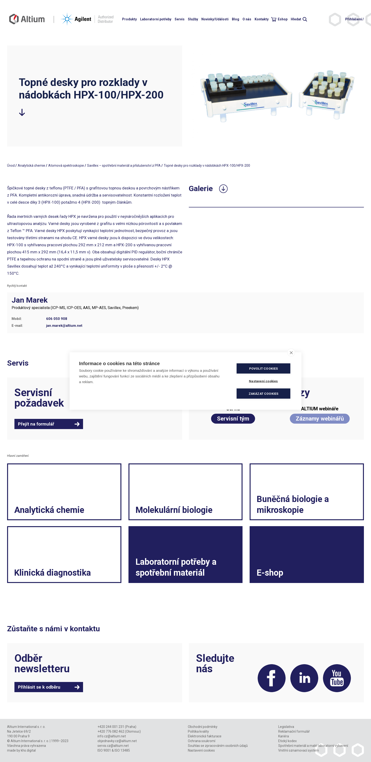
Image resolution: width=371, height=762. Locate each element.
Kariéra (283, 736)
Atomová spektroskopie (66, 165)
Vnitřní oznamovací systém (298, 750)
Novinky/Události (215, 19)
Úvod (11, 165)
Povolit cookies (263, 368)
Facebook (272, 678)
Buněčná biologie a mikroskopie (293, 504)
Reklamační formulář (294, 731)
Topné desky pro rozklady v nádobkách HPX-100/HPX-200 (207, 165)
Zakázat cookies (263, 393)
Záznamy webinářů (320, 418)
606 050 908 (56, 319)
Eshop (282, 19)
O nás (247, 19)
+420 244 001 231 (110, 727)
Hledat (296, 19)
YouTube (337, 678)
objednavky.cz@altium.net (117, 741)
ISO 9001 (104, 750)
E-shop (270, 573)
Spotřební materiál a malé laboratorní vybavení (313, 746)
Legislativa (286, 727)
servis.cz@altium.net (113, 746)
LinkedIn (304, 678)
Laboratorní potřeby (155, 19)
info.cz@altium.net (111, 736)
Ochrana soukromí (201, 741)
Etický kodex (287, 741)
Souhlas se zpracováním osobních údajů (218, 746)
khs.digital (28, 750)
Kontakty (262, 19)
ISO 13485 (122, 750)
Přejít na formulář (36, 424)
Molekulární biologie (174, 510)
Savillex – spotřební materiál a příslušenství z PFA (124, 165)
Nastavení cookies (201, 750)
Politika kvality (198, 731)
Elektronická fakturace (204, 736)
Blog (235, 19)
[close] (291, 353)
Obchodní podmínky (202, 727)
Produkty (129, 19)
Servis (180, 19)
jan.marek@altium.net (64, 325)
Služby (193, 19)
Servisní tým (233, 418)
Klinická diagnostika (52, 573)
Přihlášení (353, 19)
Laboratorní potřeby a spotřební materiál (176, 567)
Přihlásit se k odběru (39, 687)
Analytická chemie (31, 165)
